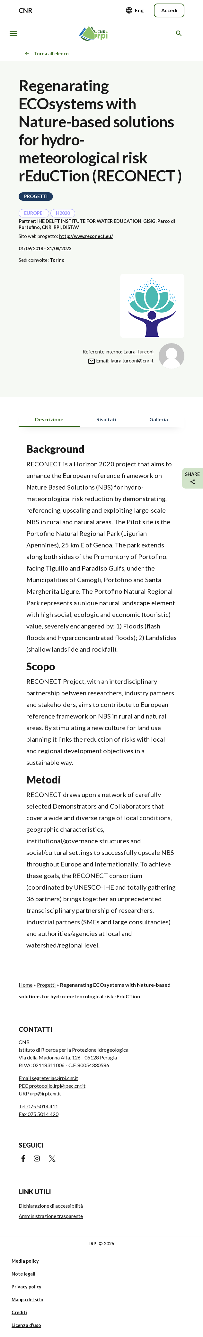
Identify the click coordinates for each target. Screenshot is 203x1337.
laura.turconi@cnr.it (132, 360)
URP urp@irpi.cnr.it (40, 1093)
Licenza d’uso (26, 1325)
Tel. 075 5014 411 (38, 1106)
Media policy (25, 1261)
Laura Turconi (138, 351)
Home (25, 985)
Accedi (169, 10)
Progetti (46, 985)
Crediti (19, 1312)
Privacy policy (26, 1286)
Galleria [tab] (158, 419)
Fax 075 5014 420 (38, 1114)
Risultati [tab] (106, 419)
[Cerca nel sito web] (180, 33)
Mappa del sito (27, 1299)
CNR (25, 10)
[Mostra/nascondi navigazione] (13, 33)
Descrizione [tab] (49, 419)
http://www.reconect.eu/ (86, 236)
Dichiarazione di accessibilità (51, 1206)
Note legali (23, 1274)
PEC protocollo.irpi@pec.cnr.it (52, 1086)
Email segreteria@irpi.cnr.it (48, 1078)
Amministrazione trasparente (51, 1216)
